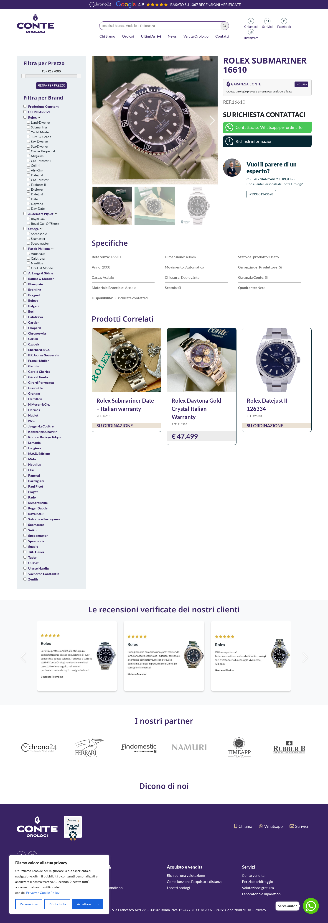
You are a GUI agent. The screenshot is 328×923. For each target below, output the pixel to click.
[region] (59, 884)
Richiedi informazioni (255, 141)
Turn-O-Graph (41, 137)
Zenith (33, 579)
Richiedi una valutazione (186, 875)
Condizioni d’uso (238, 910)
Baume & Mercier (41, 279)
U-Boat (33, 563)
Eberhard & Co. (39, 350)
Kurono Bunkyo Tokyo (44, 437)
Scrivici (299, 826)
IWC (31, 421)
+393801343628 (261, 194)
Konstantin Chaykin (42, 432)
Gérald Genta (38, 377)
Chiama (243, 826)
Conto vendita (253, 875)
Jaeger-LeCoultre (41, 426)
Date (34, 199)
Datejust (37, 175)
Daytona (37, 204)
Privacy (260, 910)
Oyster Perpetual (43, 151)
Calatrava (38, 258)
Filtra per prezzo (51, 85)
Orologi (128, 36)
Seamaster (38, 238)
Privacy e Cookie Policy (42, 893)
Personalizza (29, 904)
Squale (33, 546)
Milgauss (37, 156)
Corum (33, 339)
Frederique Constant (43, 106)
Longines (34, 448)
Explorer (37, 189)
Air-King (37, 170)
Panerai (34, 475)
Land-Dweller (40, 122)
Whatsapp (271, 826)
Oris (31, 470)
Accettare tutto (88, 904)
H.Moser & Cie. (39, 404)
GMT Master (40, 180)
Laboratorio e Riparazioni (262, 894)
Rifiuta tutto (57, 904)
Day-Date (38, 208)
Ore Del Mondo (42, 268)
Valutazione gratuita (258, 887)
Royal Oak (38, 219)
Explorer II (38, 185)
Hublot (33, 415)
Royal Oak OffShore (45, 223)
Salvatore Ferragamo (44, 519)
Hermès (34, 410)
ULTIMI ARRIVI (39, 112)
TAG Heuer (36, 552)
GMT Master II (41, 161)
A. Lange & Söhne (40, 273)
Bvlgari (33, 306)
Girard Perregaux (41, 382)
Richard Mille (38, 503)
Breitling (34, 289)
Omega (33, 229)
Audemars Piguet (40, 214)
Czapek (33, 344)
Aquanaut (38, 254)
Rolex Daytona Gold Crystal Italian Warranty (196, 408)
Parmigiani (36, 481)
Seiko (32, 530)
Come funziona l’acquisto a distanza (194, 881)
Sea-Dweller (39, 146)
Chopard (34, 328)
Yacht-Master (40, 132)
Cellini (35, 165)
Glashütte (35, 388)
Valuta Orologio (195, 36)
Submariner (39, 127)
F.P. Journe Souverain (43, 355)
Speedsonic (39, 234)
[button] (212, 120)
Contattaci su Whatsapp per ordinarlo (269, 127)
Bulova (33, 300)
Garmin (33, 366)
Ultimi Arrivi (151, 36)
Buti (31, 311)
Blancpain (35, 284)
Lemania (34, 443)
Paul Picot (35, 486)
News (172, 36)
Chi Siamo (107, 36)
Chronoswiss (37, 333)
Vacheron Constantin (43, 574)
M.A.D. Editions (39, 453)
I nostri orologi (178, 887)
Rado (32, 497)
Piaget (33, 492)
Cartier (33, 322)
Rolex (32, 117)
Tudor (32, 557)
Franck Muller (38, 361)
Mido (32, 459)
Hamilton (35, 399)
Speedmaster (40, 243)
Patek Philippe (39, 249)
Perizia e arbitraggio (257, 881)
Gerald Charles (39, 371)
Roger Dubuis (38, 508)
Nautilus (37, 263)
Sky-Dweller (39, 141)
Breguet (34, 295)
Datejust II (38, 194)
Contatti (222, 36)
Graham (34, 393)
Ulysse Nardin (38, 568)
